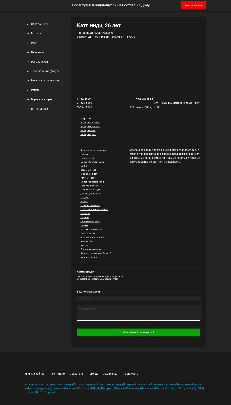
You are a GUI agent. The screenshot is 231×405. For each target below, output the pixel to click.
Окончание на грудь (90, 189)
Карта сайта (130, 373)
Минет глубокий (88, 257)
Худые (43, 388)
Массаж (84, 245)
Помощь (93, 373)
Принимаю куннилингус (92, 249)
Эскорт (84, 201)
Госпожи (70, 388)
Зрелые (120, 388)
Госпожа (84, 154)
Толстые (168, 384)
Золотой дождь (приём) (92, 237)
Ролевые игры (87, 178)
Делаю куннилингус (90, 193)
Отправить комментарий (138, 332)
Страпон (84, 217)
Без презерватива (109, 384)
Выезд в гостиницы (90, 126)
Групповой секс (88, 233)
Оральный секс (88, 170)
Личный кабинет (193, 5)
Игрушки (84, 197)
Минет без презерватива (93, 182)
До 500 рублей (182, 388)
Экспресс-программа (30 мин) (95, 253)
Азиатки (156, 384)
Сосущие (83, 388)
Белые (197, 384)
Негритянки (183, 384)
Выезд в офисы (88, 134)
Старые (160, 388)
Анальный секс (88, 241)
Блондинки (33, 384)
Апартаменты (87, 118)
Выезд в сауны (88, 130)
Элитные (128, 384)
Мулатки (32, 388)
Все (169, 388)
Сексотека (76, 373)
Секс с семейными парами (94, 209)
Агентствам (58, 373)
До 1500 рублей (45, 392)
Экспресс (107, 388)
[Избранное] (173, 5)
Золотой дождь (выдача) (93, 150)
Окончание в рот (88, 174)
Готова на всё (87, 158)
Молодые (133, 388)
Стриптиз (85, 213)
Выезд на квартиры (90, 122)
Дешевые (147, 388)
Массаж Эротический (91, 229)
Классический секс (90, 205)
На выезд (142, 384)
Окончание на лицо (90, 221)
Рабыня (84, 225)
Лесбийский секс (89, 185)
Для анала (56, 388)
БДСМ (83, 166)
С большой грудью (84, 384)
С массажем (63, 384)
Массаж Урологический (92, 162)
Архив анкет (110, 373)
